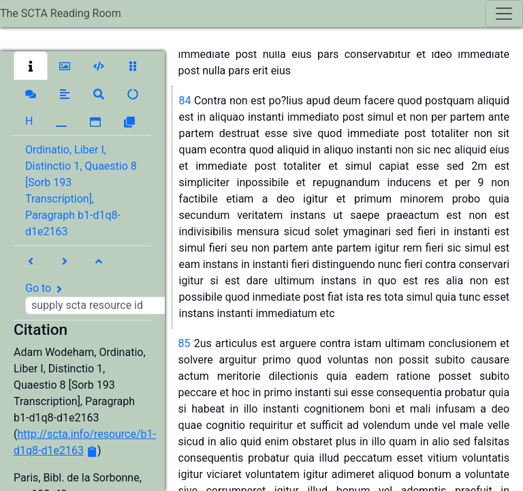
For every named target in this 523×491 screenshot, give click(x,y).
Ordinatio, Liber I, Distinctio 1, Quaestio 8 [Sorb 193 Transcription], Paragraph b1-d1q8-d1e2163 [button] (81, 190)
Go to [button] (100, 298)
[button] (31, 65)
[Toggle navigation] (504, 13)
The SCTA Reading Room (60, 13)
